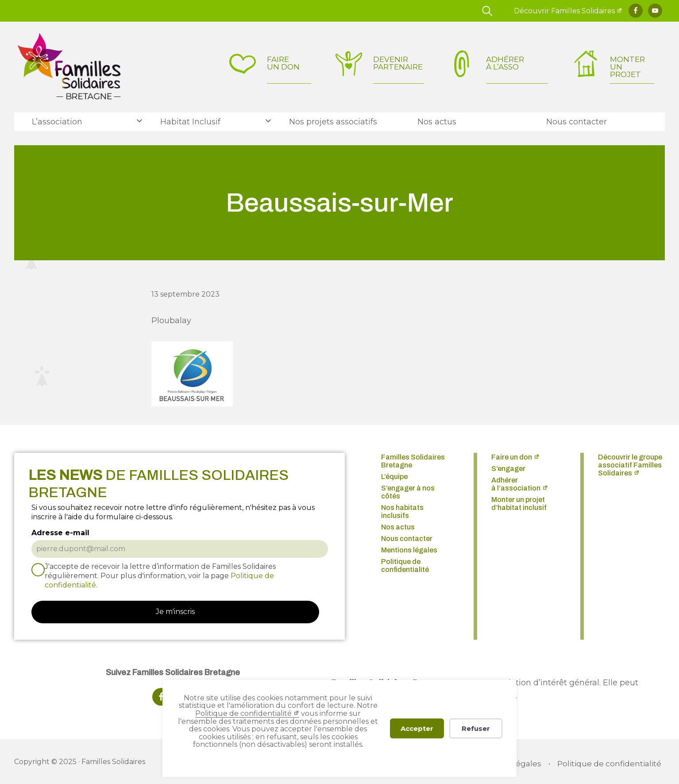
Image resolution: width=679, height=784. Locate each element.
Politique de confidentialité (243, 713)
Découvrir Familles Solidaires (564, 11)
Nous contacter (406, 538)
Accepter (417, 728)
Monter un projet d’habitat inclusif (519, 503)
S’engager (508, 468)
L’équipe (394, 476)
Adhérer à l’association (515, 484)
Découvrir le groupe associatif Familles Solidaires (630, 465)
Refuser (476, 728)
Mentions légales (409, 550)
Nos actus (398, 527)
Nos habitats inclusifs (402, 511)
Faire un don (511, 457)
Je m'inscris (175, 611)
